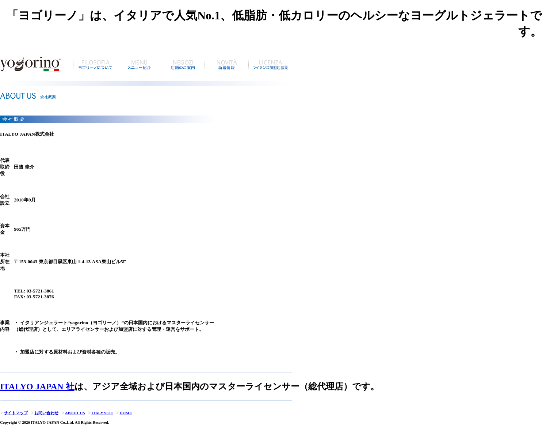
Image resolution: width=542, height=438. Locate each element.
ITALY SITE (100, 413)
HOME (124, 413)
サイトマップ (14, 413)
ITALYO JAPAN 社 (37, 386)
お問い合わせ (44, 413)
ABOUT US (73, 413)
